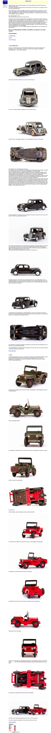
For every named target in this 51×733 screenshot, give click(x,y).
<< (3, 6)
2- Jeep (10, 37)
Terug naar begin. (12, 350)
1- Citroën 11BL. (12, 35)
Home (4, 4)
